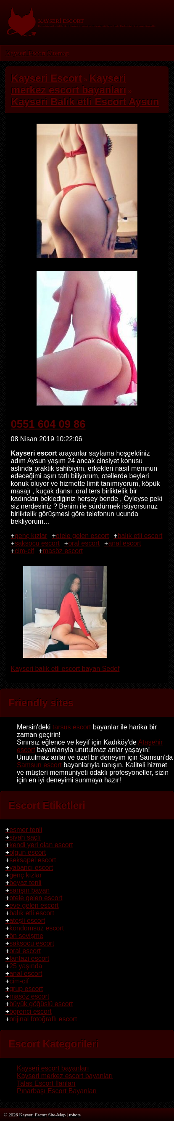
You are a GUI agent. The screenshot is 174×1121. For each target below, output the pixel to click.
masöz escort (63, 550)
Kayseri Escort (26, 53)
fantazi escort (29, 958)
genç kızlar (31, 535)
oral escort (84, 543)
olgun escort (27, 852)
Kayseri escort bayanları (53, 1068)
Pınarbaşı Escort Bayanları (57, 1090)
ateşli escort (27, 920)
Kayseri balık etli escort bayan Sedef (65, 664)
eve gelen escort (33, 905)
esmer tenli (25, 829)
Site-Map (57, 1114)
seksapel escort (32, 860)
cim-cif (24, 550)
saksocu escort (37, 543)
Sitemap (58, 53)
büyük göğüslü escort (41, 1003)
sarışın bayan (29, 890)
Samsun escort (39, 765)
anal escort (124, 543)
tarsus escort (72, 727)
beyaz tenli (25, 882)
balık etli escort (140, 535)
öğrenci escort (30, 1011)
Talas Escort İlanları (46, 1083)
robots (75, 1114)
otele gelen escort (82, 535)
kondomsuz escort (36, 928)
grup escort (26, 988)
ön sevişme (26, 935)
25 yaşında (25, 966)
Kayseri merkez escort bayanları (65, 1075)
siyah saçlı (25, 837)
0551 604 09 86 (48, 424)
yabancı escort (31, 867)
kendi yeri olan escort (41, 844)
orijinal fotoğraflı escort (43, 1019)
